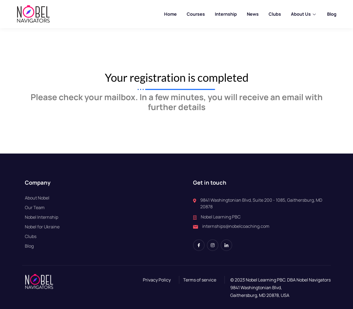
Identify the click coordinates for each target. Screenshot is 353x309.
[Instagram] (212, 245)
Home (170, 14)
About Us (304, 14)
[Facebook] (199, 245)
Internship (226, 14)
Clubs (275, 14)
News (253, 14)
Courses (196, 14)
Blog (331, 14)
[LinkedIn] (226, 245)
